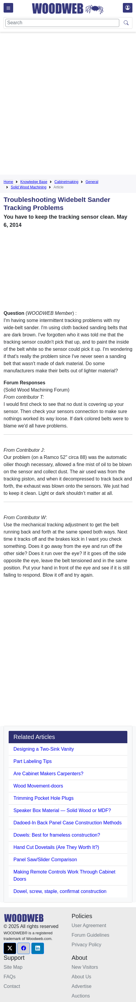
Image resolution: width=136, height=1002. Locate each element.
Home (8, 182)
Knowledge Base (33, 182)
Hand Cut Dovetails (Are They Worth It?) (56, 847)
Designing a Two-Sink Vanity (43, 749)
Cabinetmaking (66, 182)
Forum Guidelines (90, 935)
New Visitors (85, 967)
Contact (12, 986)
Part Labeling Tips (32, 761)
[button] (10, 948)
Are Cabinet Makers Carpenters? (48, 773)
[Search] (62, 23)
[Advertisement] (68, 104)
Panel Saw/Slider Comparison (45, 859)
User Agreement (89, 925)
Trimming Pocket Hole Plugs (43, 798)
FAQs (10, 976)
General (91, 182)
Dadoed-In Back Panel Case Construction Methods (67, 822)
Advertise (82, 986)
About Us (81, 976)
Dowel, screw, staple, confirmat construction (59, 891)
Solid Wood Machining (28, 187)
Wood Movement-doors (38, 785)
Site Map (13, 967)
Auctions (81, 995)
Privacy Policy (87, 944)
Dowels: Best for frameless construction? (56, 835)
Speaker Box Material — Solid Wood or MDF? (62, 810)
